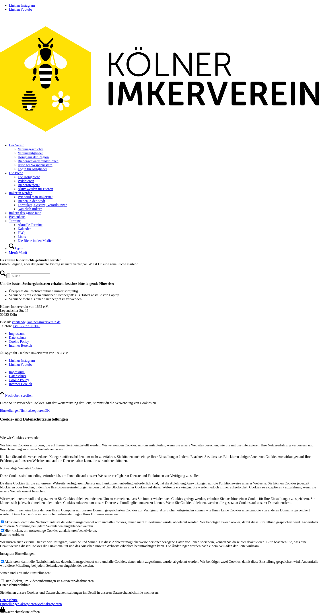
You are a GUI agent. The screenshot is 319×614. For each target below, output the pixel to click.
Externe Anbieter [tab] (12, 534)
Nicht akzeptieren (32, 410)
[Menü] (18, 252)
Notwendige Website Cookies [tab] (21, 468)
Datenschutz (17, 337)
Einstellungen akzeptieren (18, 604)
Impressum (17, 333)
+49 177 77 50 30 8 (26, 326)
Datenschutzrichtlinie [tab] (15, 585)
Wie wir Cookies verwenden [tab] (20, 438)
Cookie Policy (19, 341)
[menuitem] (164, 157)
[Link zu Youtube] (20, 9)
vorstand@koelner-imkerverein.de (36, 322)
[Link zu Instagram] (22, 5)
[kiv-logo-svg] (159, 138)
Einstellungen (9, 410)
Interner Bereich (20, 345)
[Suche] (16, 249)
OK (47, 410)
